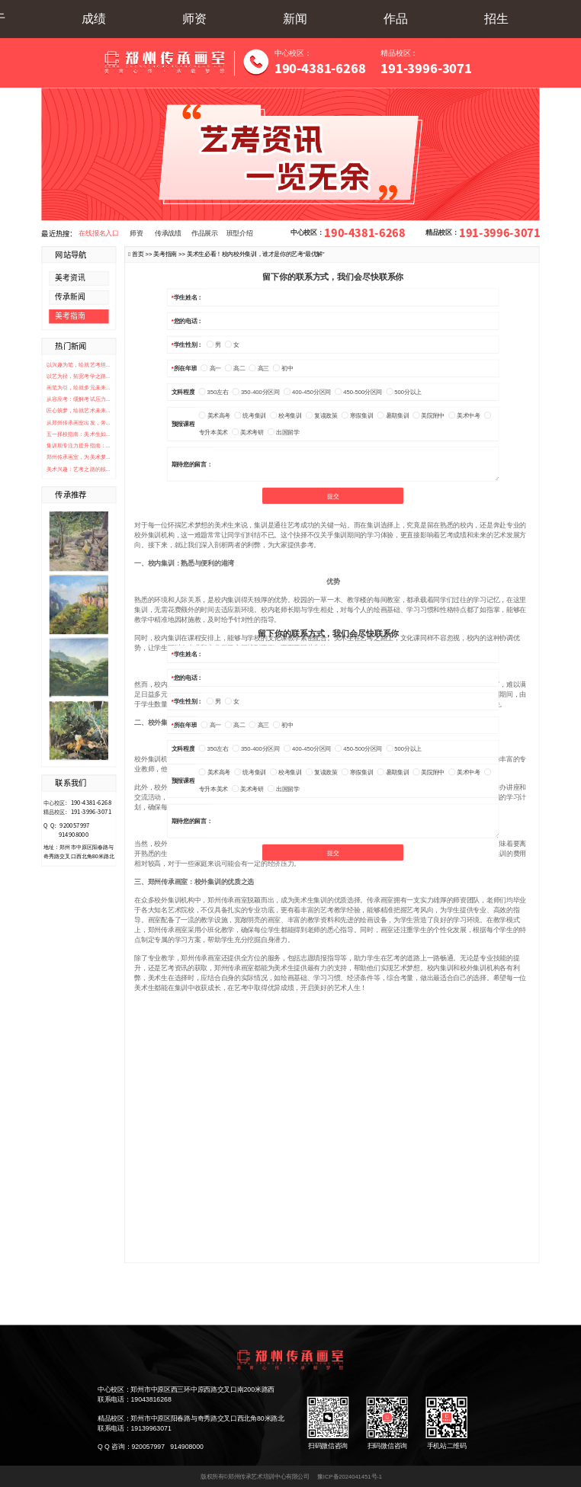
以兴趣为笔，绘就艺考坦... (79, 364)
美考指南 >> (170, 254)
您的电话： (188, 321)
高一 (211, 368)
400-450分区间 (307, 392)
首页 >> (142, 254)
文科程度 (183, 392)
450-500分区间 (358, 392)
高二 (235, 368)
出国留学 (283, 432)
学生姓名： (188, 297)
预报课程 (183, 424)
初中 (283, 368)
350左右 (214, 392)
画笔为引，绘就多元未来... (79, 387)
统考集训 (250, 415)
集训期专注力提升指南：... (79, 446)
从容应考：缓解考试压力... (79, 399)
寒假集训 (357, 415)
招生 (496, 18)
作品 (396, 18)
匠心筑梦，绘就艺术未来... (79, 411)
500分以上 (403, 392)
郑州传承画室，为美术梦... (79, 457)
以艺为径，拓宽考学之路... (79, 376)
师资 (194, 18)
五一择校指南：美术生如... (79, 434)
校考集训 (285, 415)
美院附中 (429, 415)
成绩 (94, 18)
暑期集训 (393, 415)
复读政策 (321, 415)
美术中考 (464, 415)
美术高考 (214, 415)
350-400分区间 (256, 392)
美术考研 (247, 432)
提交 (333, 496)
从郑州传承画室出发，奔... (79, 422)
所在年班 (185, 368)
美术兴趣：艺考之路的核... (79, 469)
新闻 (295, 18)
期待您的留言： (192, 463)
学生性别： (188, 344)
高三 (259, 368)
